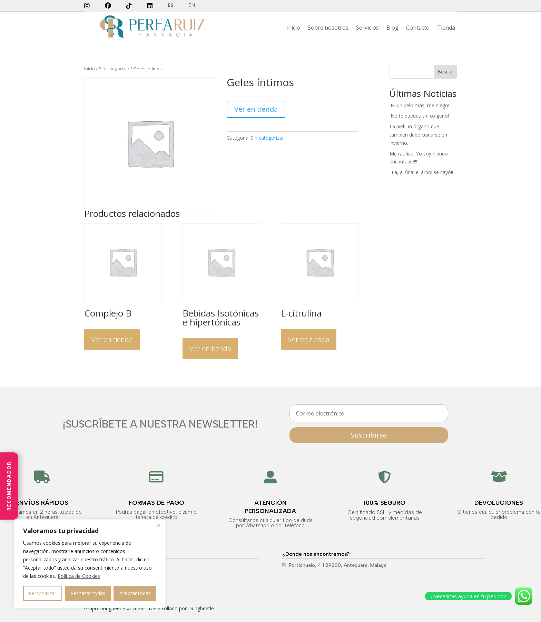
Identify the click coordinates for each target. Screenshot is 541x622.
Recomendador (9, 486)
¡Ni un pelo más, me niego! (419, 105)
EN (191, 5)
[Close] (158, 525)
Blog (392, 28)
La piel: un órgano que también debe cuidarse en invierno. (418, 134)
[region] (90, 563)
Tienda (446, 28)
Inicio (293, 28)
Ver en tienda (256, 109)
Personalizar (42, 593)
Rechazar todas (87, 593)
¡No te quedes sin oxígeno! (419, 115)
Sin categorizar (114, 69)
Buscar (445, 71)
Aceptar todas (135, 593)
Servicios (367, 28)
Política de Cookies (79, 576)
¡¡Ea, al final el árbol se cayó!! (421, 172)
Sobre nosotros (328, 28)
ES (170, 5)
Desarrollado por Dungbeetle (181, 608)
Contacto (418, 28)
